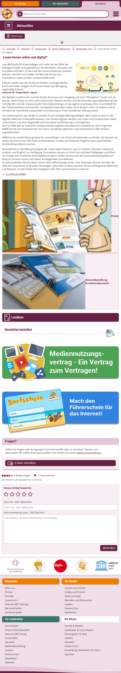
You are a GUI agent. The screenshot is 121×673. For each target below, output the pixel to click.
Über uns (10, 587)
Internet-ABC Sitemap (16, 604)
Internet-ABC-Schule (16, 633)
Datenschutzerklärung (89, 452)
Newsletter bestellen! (18, 329)
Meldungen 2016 (84, 48)
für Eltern (100, 3)
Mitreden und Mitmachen (78, 600)
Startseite (11, 48)
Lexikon (69, 604)
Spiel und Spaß (73, 596)
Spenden (10, 662)
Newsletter (70, 612)
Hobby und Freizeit (75, 591)
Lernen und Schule (75, 587)
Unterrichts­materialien (17, 629)
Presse (8, 591)
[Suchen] (20, 14)
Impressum (11, 600)
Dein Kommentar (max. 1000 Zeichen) (24, 512)
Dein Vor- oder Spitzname (18, 501)
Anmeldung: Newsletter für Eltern (83, 650)
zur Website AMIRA (16, 174)
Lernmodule (11, 625)
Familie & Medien (74, 625)
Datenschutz (71, 608)
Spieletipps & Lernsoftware (79, 629)
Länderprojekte (13, 612)
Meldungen (41, 48)
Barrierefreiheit (13, 608)
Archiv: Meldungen (61, 48)
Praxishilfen (11, 637)
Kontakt (9, 596)
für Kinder (20, 3)
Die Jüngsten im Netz (76, 633)
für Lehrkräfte (60, 3)
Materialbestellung (15, 645)
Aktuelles (25, 48)
